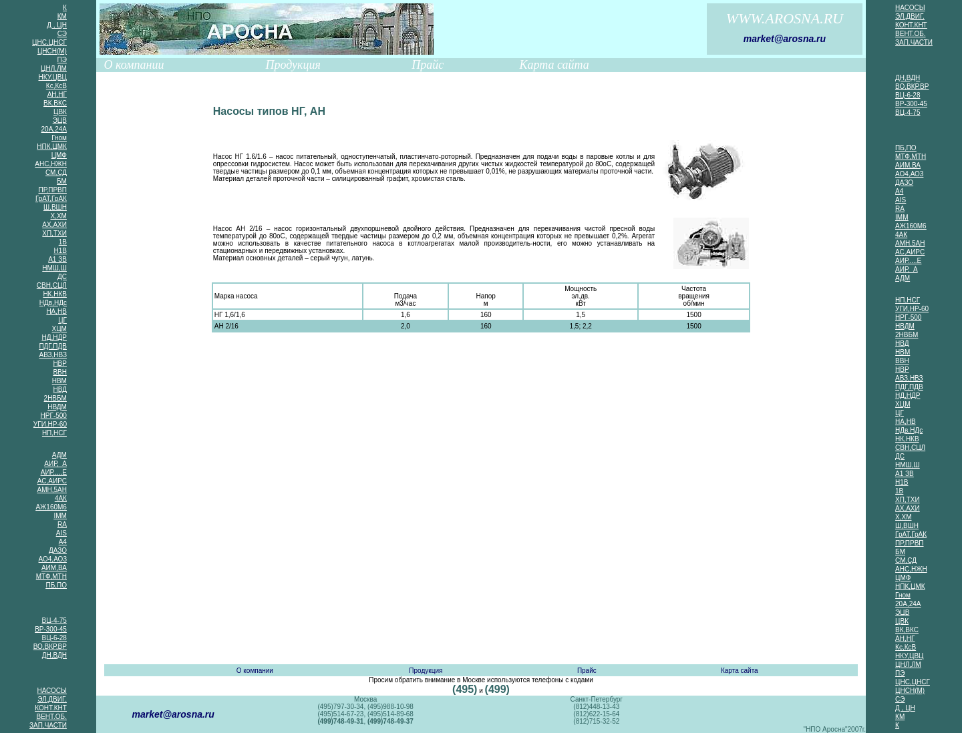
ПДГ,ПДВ (53, 346)
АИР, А (55, 463)
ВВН (60, 372)
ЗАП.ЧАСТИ (48, 725)
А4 (63, 541)
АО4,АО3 (53, 559)
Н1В (59, 250)
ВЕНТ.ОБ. (51, 716)
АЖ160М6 (50, 507)
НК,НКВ (55, 294)
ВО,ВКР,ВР (50, 646)
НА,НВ (56, 311)
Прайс (428, 64)
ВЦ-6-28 (54, 638)
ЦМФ (59, 155)
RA (62, 524)
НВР (60, 363)
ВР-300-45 (51, 629)
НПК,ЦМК (52, 146)
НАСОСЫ (52, 690)
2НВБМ (55, 398)
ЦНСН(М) (52, 51)
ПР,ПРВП (52, 190)
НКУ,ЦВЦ (53, 77)
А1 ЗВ (57, 259)
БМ (62, 181)
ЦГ (62, 320)
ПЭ (62, 59)
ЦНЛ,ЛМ (54, 68)
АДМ (59, 455)
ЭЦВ (60, 120)
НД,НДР (54, 337)
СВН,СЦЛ (52, 285)
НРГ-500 (54, 415)
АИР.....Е (54, 472)
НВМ (59, 381)
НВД (59, 389)
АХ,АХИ (54, 224)
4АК (61, 498)
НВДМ (57, 407)
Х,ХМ (58, 216)
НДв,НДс (53, 302)
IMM (59, 515)
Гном (59, 138)
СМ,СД (56, 172)
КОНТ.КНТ (51, 708)
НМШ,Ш (54, 268)
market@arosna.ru (785, 38)
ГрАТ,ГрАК (51, 198)
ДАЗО (58, 550)
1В (63, 242)
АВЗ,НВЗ (53, 354)
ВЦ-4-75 (54, 620)
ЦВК (60, 111)
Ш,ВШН (55, 207)
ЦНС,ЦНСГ (49, 42)
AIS (61, 533)
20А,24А (54, 129)
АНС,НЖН (51, 164)
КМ (62, 16)
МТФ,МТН (51, 576)
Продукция (292, 64)
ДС (62, 276)
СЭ (62, 33)
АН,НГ (57, 94)
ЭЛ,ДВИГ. (52, 699)
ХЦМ (59, 328)
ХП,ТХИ (54, 233)
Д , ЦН (57, 25)
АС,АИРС (52, 481)
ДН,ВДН (54, 655)
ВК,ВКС (55, 103)
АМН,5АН (51, 489)
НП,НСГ (54, 433)
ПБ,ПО (56, 585)
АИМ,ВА (54, 567)
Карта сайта (554, 64)
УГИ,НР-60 (50, 424)
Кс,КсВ (56, 85)
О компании (134, 64)
